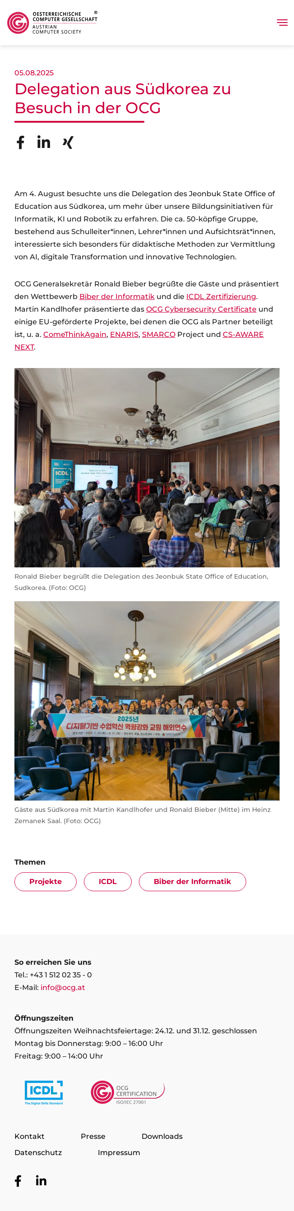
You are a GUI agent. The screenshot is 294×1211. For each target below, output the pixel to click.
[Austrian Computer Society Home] (52, 22)
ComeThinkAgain (74, 334)
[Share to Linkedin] (43, 143)
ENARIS (124, 334)
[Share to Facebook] (20, 143)
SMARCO (158, 334)
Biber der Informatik (117, 296)
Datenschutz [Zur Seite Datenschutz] (38, 1152)
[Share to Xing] (68, 143)
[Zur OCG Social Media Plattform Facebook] (18, 1181)
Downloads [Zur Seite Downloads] (162, 1136)
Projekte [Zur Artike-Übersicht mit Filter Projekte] (45, 881)
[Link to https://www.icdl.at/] (43, 1095)
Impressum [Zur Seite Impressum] (119, 1152)
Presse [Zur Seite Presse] (93, 1136)
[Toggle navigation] (282, 22)
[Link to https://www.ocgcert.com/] (127, 1095)
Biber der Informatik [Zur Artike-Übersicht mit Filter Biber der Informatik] (192, 881)
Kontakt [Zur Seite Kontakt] (29, 1136)
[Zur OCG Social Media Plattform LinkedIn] (41, 1181)
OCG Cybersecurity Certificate (201, 309)
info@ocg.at (63, 987)
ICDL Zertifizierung (221, 296)
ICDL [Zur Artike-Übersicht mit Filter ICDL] (108, 881)
